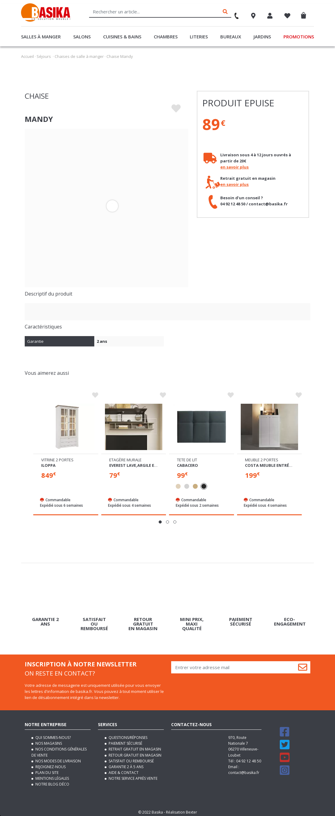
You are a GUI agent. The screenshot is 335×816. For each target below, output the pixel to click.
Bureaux (230, 37)
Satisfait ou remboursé (131, 758)
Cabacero (187, 463)
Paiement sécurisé (125, 740)
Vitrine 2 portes (57, 457)
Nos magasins (48, 740)
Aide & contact (123, 770)
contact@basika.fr (243, 770)
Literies (199, 37)
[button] (160, 519)
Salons (82, 37)
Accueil (27, 56)
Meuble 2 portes (261, 457)
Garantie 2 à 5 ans (125, 764)
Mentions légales (51, 776)
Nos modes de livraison (57, 758)
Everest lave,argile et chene (140, 463)
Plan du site (46, 770)
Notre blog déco (51, 781)
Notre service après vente (132, 776)
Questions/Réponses (127, 735)
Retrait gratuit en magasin (134, 746)
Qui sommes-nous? (52, 735)
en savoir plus (234, 167)
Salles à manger (41, 37)
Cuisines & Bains (122, 37)
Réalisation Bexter (181, 809)
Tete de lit (187, 457)
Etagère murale (125, 457)
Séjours (44, 56)
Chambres (166, 37)
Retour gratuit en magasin (134, 752)
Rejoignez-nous (50, 764)
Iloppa (48, 463)
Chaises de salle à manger (79, 56)
